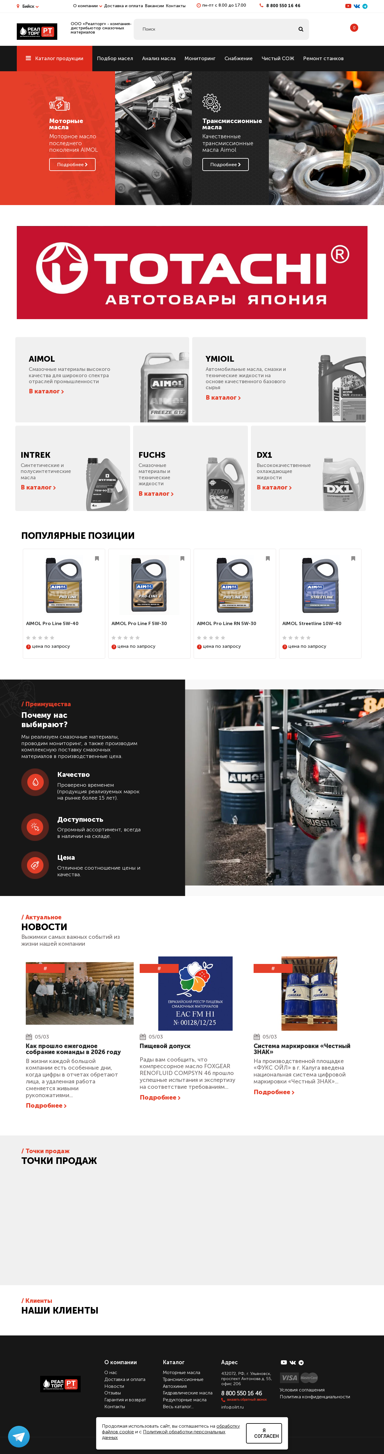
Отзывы (112, 1393)
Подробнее (72, 164)
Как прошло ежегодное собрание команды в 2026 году (73, 1048)
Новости (114, 1386)
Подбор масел (115, 58)
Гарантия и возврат (125, 1399)
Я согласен (266, 1433)
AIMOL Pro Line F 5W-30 (139, 623)
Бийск (30, 6)
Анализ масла (159, 58)
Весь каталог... (178, 1406)
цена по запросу (48, 646)
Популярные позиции (78, 535)
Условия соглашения (302, 1389)
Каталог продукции (54, 58)
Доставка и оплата (123, 5)
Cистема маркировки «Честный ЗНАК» (302, 1048)
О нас (110, 1372)
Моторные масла (181, 1372)
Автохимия (175, 1386)
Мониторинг (200, 58)
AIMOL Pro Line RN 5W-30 (226, 623)
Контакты (176, 5)
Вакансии (154, 5)
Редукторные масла (185, 1399)
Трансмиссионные (183, 1379)
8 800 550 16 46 (283, 5)
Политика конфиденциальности (315, 1396)
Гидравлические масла (188, 1393)
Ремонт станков (323, 58)
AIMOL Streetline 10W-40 (311, 623)
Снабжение (239, 58)
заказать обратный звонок (247, 1399)
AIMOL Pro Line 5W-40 (52, 623)
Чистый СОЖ (278, 58)
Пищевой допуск (165, 1045)
